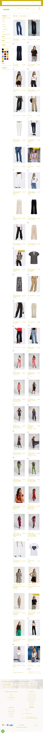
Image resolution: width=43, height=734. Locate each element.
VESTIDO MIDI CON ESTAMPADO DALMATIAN (16, 613)
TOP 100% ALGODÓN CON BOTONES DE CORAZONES (32, 613)
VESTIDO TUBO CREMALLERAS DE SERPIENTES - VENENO (17, 426)
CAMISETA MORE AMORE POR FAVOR (16, 373)
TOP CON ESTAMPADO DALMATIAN (32, 587)
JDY (28, 63)
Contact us (11, 699)
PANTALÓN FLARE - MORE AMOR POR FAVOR (31, 373)
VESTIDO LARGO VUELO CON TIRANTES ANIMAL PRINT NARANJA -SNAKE (32, 507)
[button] (9, 36)
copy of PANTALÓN (16, 115)
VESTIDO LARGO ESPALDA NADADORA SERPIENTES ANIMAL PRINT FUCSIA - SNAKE (32, 535)
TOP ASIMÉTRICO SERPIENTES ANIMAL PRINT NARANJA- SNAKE (17, 507)
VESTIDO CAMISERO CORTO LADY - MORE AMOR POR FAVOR (17, 400)
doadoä (29, 164)
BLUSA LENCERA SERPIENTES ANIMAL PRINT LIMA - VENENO (17, 480)
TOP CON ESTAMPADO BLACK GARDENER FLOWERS (17, 640)
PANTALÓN (30, 115)
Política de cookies (31, 701)
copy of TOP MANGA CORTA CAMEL (31, 65)
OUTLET (3, 31)
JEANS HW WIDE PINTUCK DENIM (16, 40)
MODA (3, 19)
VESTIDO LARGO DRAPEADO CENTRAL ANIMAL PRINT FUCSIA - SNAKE (17, 535)
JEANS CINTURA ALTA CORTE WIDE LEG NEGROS (32, 640)
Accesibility (32, 706)
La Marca (11, 694)
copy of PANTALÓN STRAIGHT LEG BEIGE (32, 219)
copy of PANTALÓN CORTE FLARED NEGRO (17, 244)
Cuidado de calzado (11, 711)
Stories (11, 695)
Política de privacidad (32, 699)
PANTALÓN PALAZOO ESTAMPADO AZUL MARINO (17, 296)
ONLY (14, 37)
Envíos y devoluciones (32, 694)
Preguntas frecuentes (32, 697)
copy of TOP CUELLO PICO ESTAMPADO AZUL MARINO (31, 270)
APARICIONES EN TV (6, 34)
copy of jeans (15, 166)
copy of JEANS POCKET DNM (16, 65)
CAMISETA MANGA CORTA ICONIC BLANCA (32, 91)
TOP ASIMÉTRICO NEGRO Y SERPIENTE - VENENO (32, 400)
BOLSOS (3, 24)
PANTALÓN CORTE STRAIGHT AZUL (31, 348)
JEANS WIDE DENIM (31, 39)
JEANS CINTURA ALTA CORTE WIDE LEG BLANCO (17, 192)
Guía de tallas (11, 715)
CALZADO (4, 26)
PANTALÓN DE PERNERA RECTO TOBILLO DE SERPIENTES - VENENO (32, 427)
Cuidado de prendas (11, 709)
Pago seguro (31, 704)
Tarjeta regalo (11, 713)
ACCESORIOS (4, 29)
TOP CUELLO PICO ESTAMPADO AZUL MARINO (16, 270)
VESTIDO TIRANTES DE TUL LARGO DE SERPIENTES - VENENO (32, 454)
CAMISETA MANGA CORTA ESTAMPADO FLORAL (31, 192)
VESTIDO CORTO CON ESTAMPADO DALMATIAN (17, 587)
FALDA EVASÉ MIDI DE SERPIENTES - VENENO (17, 454)
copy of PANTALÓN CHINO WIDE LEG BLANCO (31, 141)
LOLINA (14, 371)
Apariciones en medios (11, 697)
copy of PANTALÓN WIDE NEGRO (16, 322)
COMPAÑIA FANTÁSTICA (17, 584)
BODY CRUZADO (31, 665)
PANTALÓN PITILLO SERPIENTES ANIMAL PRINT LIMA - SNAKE (32, 480)
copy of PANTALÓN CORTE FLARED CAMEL (32, 244)
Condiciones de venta (32, 695)
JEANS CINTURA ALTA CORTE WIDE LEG (17, 561)
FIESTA (3, 21)
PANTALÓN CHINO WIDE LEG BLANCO (16, 140)
